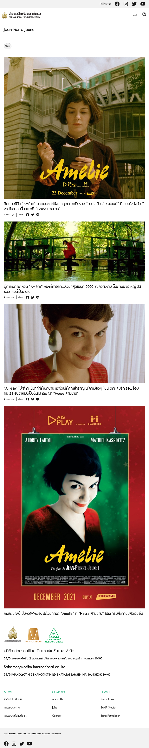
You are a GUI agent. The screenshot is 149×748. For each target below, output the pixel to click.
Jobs (54, 707)
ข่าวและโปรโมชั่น (13, 699)
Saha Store (107, 699)
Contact (56, 716)
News (7, 46)
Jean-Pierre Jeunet (20, 29)
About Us (57, 699)
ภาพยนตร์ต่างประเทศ (16, 716)
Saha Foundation (110, 716)
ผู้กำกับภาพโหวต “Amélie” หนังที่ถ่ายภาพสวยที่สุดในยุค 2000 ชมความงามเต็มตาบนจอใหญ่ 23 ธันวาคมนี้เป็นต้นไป (72, 289)
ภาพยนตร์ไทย (12, 707)
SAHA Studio (108, 707)
